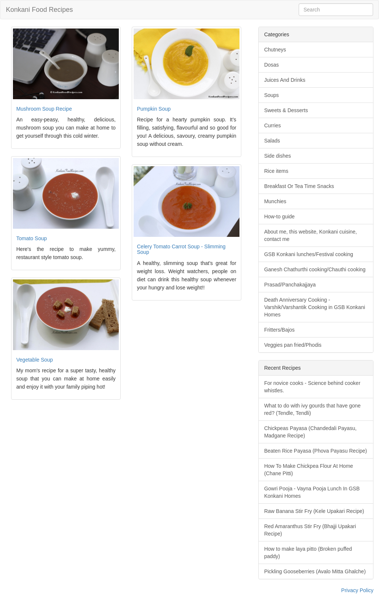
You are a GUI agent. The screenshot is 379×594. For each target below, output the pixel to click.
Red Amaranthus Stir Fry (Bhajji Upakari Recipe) (310, 530)
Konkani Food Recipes (39, 9)
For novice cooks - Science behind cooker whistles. (312, 386)
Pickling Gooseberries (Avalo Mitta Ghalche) (315, 571)
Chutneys (275, 50)
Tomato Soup (31, 238)
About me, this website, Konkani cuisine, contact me (310, 235)
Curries (272, 125)
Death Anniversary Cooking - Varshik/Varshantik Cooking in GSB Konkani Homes (314, 307)
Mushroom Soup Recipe (44, 109)
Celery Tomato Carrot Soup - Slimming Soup (181, 249)
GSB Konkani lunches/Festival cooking (308, 254)
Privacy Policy (357, 590)
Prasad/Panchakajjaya (290, 285)
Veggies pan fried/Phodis (293, 345)
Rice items (276, 171)
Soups (271, 95)
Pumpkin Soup (154, 109)
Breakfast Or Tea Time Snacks (299, 186)
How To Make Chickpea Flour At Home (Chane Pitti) (308, 469)
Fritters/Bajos (279, 330)
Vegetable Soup (34, 360)
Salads (272, 141)
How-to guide (279, 216)
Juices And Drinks (284, 80)
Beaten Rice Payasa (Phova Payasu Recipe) (315, 451)
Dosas (271, 65)
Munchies (275, 201)
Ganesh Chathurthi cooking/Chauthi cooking (315, 269)
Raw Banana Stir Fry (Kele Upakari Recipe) (314, 511)
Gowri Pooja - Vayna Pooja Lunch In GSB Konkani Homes (312, 492)
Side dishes (277, 156)
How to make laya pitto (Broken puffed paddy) (308, 552)
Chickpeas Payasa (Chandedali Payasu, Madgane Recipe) (310, 432)
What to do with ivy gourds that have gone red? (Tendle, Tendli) (312, 409)
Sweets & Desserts (286, 110)
